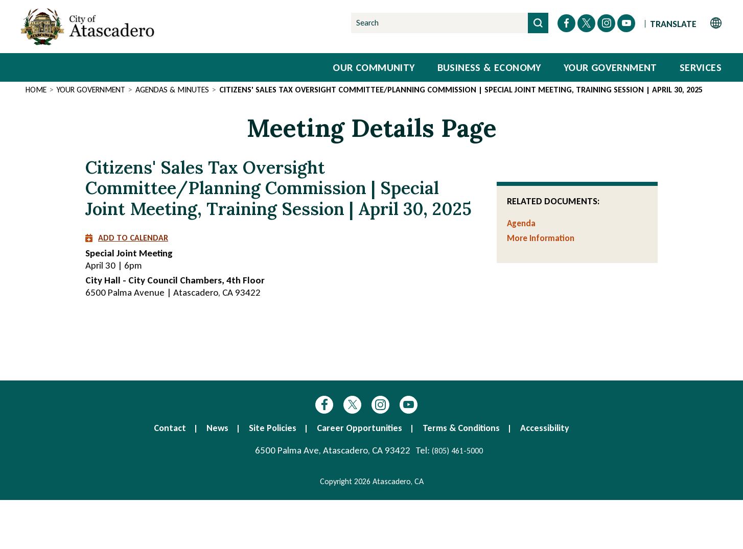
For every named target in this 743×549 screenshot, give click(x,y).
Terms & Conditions (461, 428)
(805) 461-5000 (457, 451)
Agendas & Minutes (172, 89)
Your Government (610, 67)
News (217, 428)
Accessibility (544, 428)
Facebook (324, 405)
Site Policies (272, 428)
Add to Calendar (126, 238)
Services (701, 67)
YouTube (408, 405)
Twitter (352, 405)
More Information (540, 238)
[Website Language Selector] (686, 23)
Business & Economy (489, 67)
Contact (170, 428)
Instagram (380, 405)
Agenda (521, 223)
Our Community (373, 67)
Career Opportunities (359, 428)
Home (36, 89)
